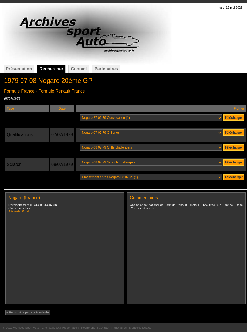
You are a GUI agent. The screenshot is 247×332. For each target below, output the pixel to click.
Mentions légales (140, 327)
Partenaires (106, 69)
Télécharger (234, 118)
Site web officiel (18, 211)
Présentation (19, 69)
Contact (79, 69)
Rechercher (51, 69)
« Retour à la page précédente (27, 312)
